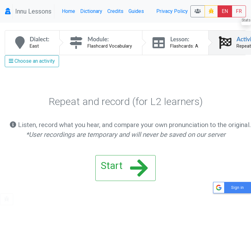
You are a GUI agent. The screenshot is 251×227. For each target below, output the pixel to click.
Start (124, 168)
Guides (136, 11)
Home (68, 11)
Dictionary (91, 11)
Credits (115, 11)
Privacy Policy (172, 11)
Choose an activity (32, 61)
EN (225, 11)
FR (239, 11)
